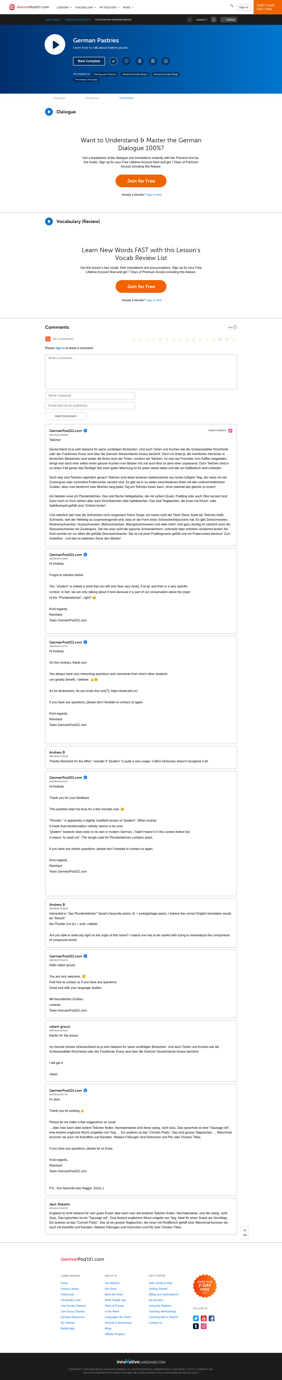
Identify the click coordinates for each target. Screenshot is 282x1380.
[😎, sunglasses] (160, 339)
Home (64, 1283)
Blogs (108, 1328)
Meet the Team (114, 1294)
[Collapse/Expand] (141, 327)
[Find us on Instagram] (204, 1326)
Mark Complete (89, 61)
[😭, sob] (193, 339)
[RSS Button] (48, 339)
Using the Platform (160, 1305)
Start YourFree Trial (268, 7)
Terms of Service (181, 1373)
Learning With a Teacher (164, 1317)
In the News (112, 1311)
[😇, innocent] (200, 339)
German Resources (72, 1317)
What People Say (115, 1300)
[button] (230, 7)
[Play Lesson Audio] (54, 44)
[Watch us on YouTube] (204, 1318)
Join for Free (141, 181)
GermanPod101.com (165, 1369)
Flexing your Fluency (105, 74)
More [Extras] (126, 7)
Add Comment (65, 416)
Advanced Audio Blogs (166, 74)
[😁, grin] (147, 339)
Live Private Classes (73, 1305)
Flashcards (67, 1294)
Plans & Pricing (114, 1305)
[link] (213, 19)
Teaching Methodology (162, 1311)
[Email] (90, 405)
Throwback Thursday (86, 79)
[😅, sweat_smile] (180, 339)
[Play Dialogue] (49, 112)
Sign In (243, 7)
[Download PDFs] (152, 61)
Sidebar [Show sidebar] (230, 19)
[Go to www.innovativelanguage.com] (141, 1361)
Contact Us (155, 1322)
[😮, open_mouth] (213, 339)
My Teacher (107, 7)
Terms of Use (205, 1369)
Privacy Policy (186, 1369)
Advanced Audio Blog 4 (77, 19)
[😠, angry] (167, 339)
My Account (156, 1300)
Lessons (63, 7)
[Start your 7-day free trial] (205, 1286)
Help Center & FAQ (160, 1283)
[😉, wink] (187, 339)
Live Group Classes (73, 1311)
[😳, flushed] (140, 339)
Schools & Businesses (118, 1322)
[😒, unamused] (153, 339)
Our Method (112, 1283)
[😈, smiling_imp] (220, 339)
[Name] (90, 395)
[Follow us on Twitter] (196, 1318)
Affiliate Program (115, 1334)
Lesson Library (52, 19)
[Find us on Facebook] (212, 1318)
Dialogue (59, 98)
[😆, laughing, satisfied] (173, 339)
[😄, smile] (133, 339)
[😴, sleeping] (207, 339)
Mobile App (67, 1328)
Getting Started (158, 1288)
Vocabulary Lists (71, 1300)
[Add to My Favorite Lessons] (126, 61)
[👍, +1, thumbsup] (233, 339)
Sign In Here (154, 194)
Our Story (111, 1288)
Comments (126, 98)
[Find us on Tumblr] (196, 1326)
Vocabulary (84, 7)
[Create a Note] (139, 61)
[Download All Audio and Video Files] (166, 61)
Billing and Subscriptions (164, 1294)
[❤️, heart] (227, 339)
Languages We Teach (118, 1317)
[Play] (49, 221)
